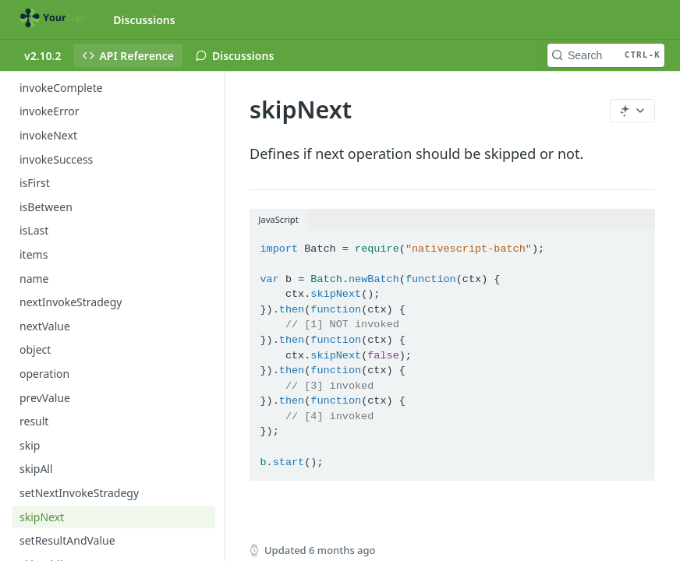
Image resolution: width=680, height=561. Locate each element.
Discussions (144, 19)
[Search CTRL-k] (605, 55)
